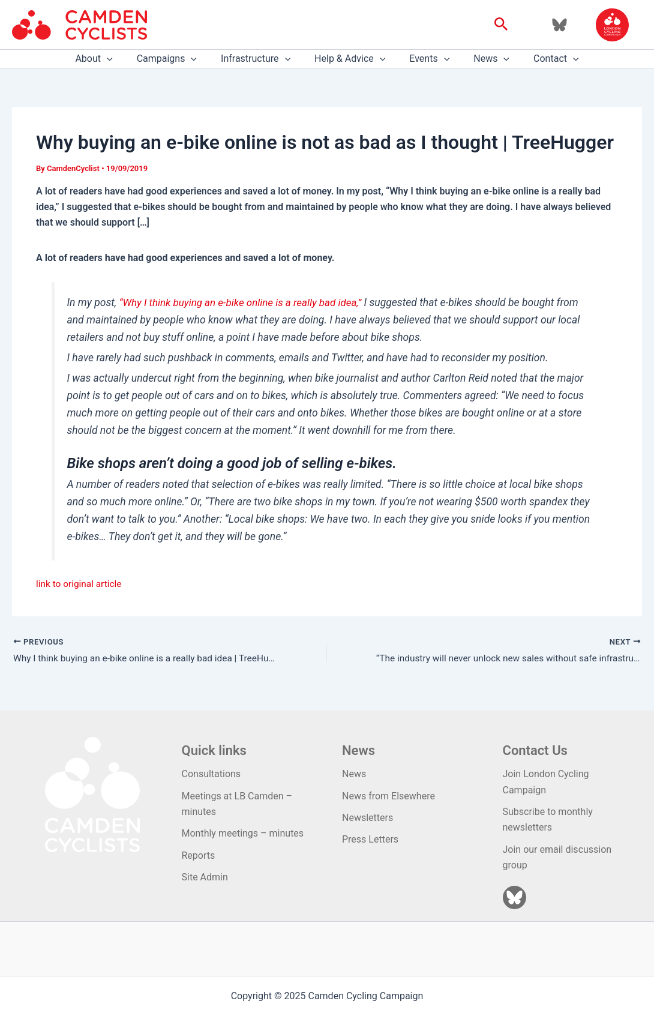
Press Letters (370, 839)
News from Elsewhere (388, 796)
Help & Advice (349, 59)
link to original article (80, 583)
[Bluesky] (559, 24)
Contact (542, 59)
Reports (198, 855)
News (482, 59)
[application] (121, 59)
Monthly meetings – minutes (243, 833)
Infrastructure (260, 59)
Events (424, 59)
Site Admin (205, 877)
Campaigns (176, 59)
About (108, 59)
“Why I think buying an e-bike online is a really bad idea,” (245, 302)
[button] (501, 24)
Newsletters (367, 817)
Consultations (211, 774)
